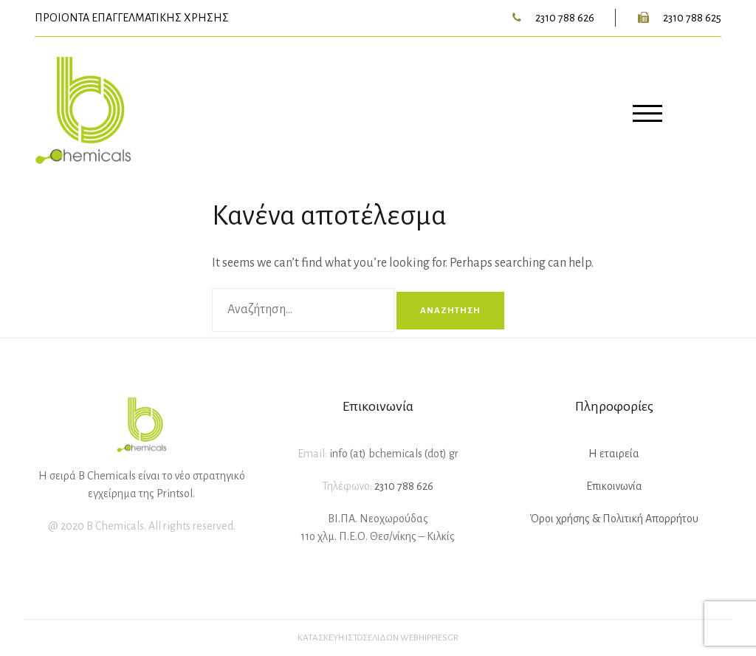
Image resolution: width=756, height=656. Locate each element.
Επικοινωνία (614, 486)
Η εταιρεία (613, 453)
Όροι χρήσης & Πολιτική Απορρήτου (614, 519)
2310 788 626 (564, 18)
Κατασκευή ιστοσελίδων (348, 638)
